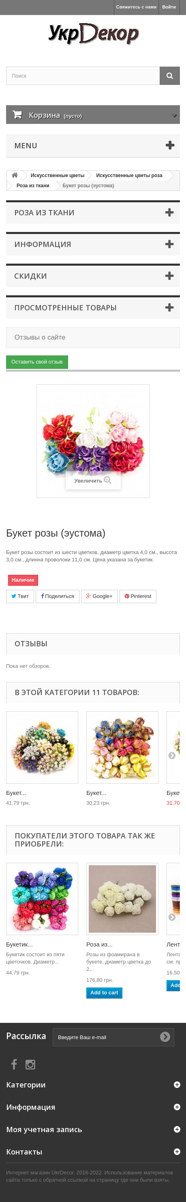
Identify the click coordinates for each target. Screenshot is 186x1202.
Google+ (99, 596)
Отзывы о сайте (39, 337)
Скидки (30, 276)
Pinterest (138, 596)
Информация (42, 244)
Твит (20, 596)
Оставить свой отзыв (37, 362)
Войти (169, 6)
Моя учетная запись (44, 1129)
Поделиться (57, 596)
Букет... (16, 792)
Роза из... (99, 944)
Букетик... (19, 944)
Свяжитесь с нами (136, 6)
